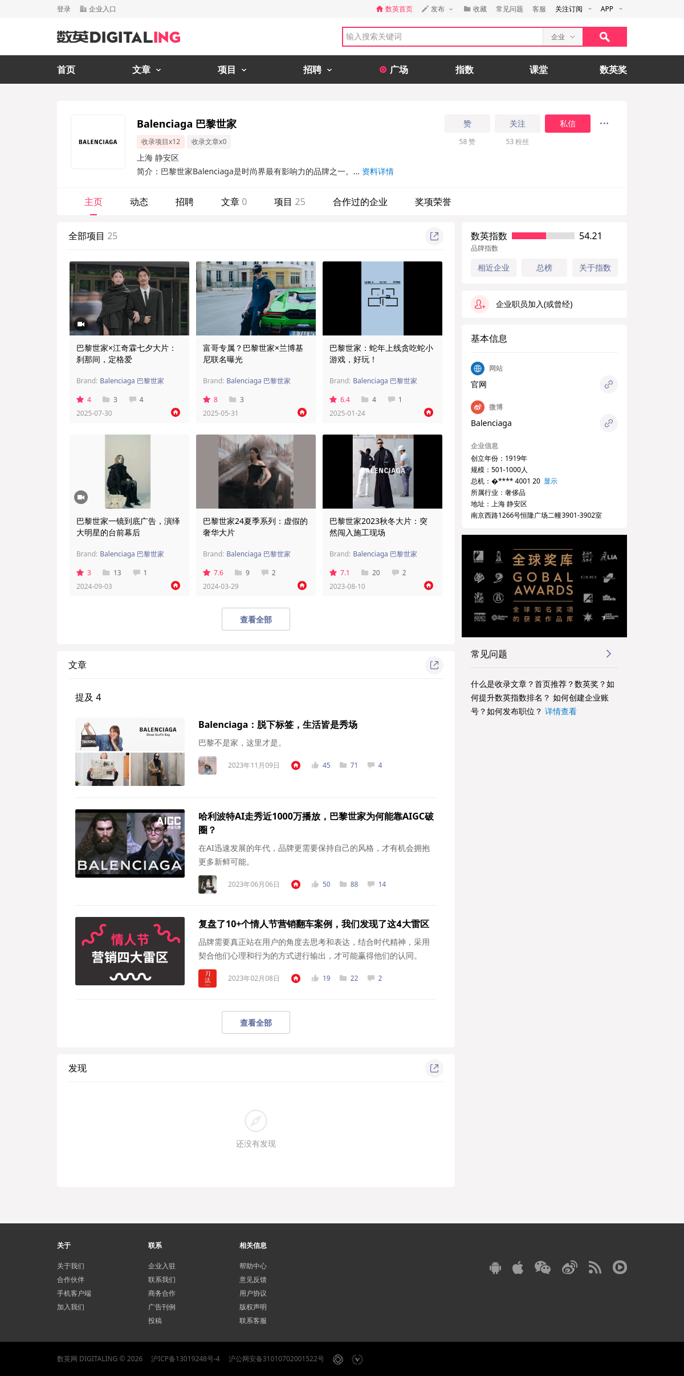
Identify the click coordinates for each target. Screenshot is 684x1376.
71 (349, 765)
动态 (139, 201)
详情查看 (561, 711)
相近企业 (494, 267)
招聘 (185, 201)
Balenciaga (491, 422)
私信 (568, 123)
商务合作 (162, 1293)
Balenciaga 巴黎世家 (132, 381)
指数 (464, 69)
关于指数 (595, 267)
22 (349, 978)
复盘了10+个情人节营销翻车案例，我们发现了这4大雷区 (313, 924)
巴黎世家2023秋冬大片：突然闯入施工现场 (378, 526)
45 (321, 765)
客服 (539, 9)
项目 (289, 201)
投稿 (155, 1320)
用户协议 (253, 1293)
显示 (550, 481)
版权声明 (253, 1307)
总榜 (544, 267)
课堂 (539, 69)
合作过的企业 (360, 201)
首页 (66, 69)
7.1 (339, 573)
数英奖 (613, 69)
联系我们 (162, 1279)
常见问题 (509, 9)
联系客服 (253, 1320)
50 (321, 884)
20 (370, 573)
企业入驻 (162, 1266)
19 (321, 978)
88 (349, 884)
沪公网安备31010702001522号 (276, 1358)
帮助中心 (253, 1266)
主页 (93, 201)
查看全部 (256, 619)
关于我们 (70, 1266)
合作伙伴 (70, 1279)
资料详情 (378, 171)
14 (376, 884)
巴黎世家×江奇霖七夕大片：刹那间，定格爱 (126, 353)
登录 (64, 9)
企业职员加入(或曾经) (521, 304)
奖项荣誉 (433, 201)
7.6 (213, 573)
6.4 (339, 399)
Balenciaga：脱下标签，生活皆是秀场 (277, 724)
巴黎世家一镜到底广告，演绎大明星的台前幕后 (128, 526)
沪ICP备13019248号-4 (185, 1358)
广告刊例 (162, 1307)
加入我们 (70, 1307)
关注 (518, 123)
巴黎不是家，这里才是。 (242, 742)
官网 (479, 384)
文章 (234, 201)
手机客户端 (74, 1293)
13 (112, 573)
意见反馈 (253, 1279)
